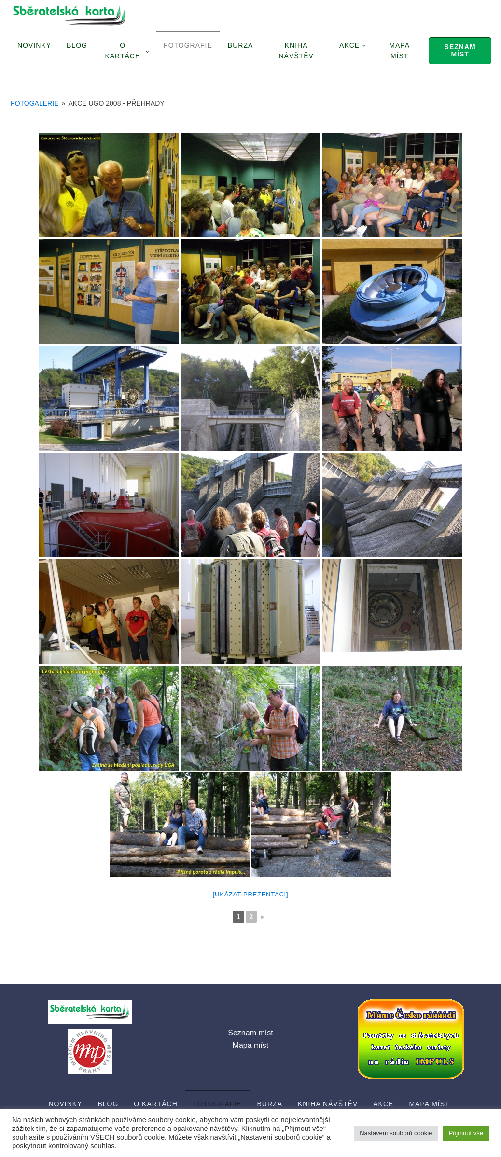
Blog (77, 45)
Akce (349, 45)
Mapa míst (399, 50)
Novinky (34, 45)
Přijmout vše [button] (465, 1133)
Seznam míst (460, 50)
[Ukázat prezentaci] (251, 894)
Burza (240, 45)
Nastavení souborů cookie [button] (396, 1133)
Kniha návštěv (296, 50)
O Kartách (122, 50)
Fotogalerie (34, 103)
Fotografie (188, 45)
